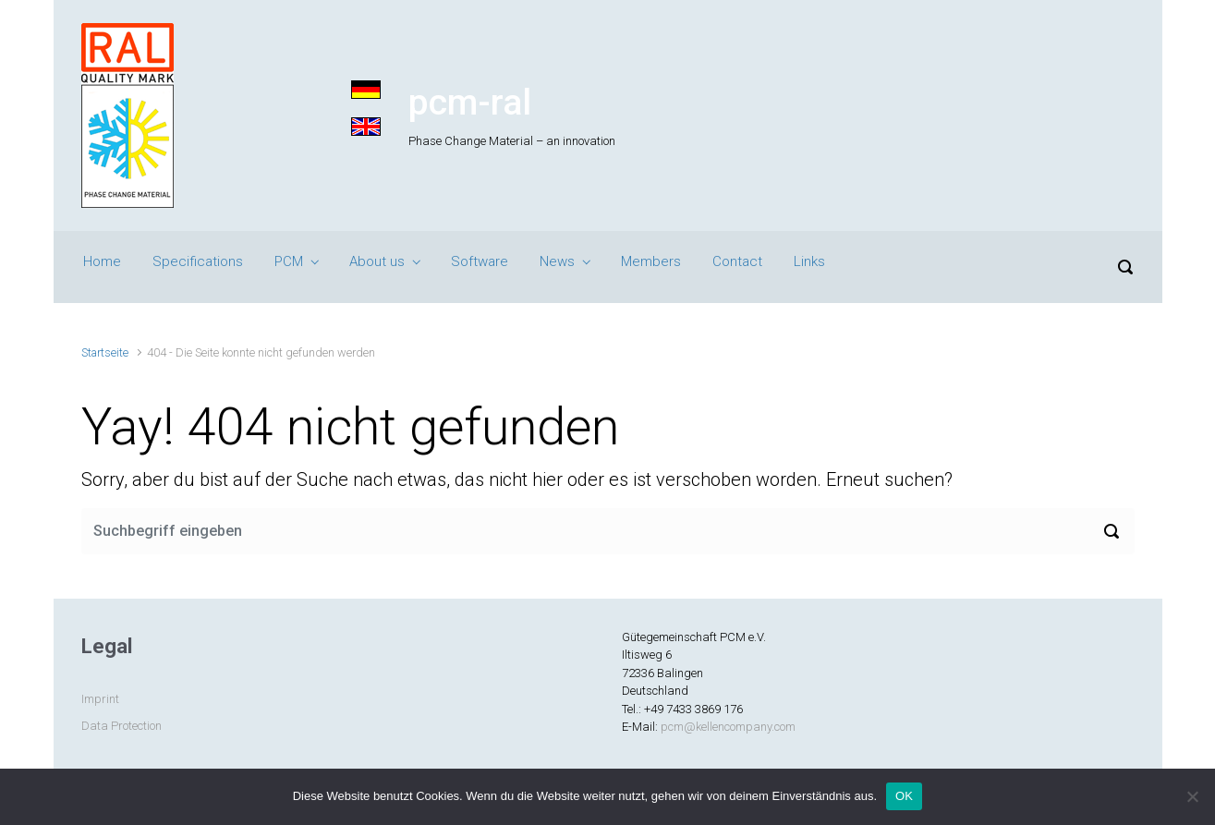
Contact (737, 261)
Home (102, 261)
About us (377, 261)
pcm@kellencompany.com (728, 727)
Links (809, 261)
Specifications (197, 261)
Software (479, 261)
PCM (288, 261)
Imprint (100, 699)
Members (651, 261)
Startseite (104, 352)
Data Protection (121, 726)
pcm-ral (469, 102)
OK (904, 796)
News (557, 261)
